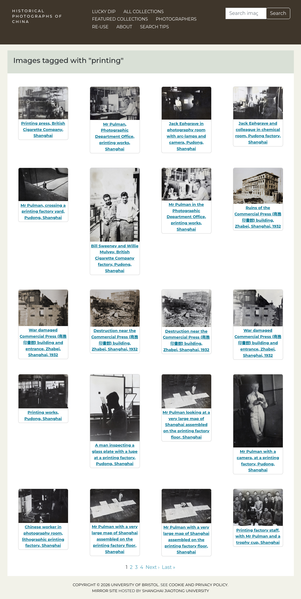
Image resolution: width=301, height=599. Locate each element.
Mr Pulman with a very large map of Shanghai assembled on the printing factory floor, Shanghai (115, 539)
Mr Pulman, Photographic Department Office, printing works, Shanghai (115, 136)
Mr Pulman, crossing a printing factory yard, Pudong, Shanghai (43, 211)
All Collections (144, 11)
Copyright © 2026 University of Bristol (116, 585)
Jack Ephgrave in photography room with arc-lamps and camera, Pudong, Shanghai (186, 136)
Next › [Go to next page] (152, 567)
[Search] (246, 13)
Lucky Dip (104, 11)
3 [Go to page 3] (136, 567)
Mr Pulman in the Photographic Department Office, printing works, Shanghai (186, 216)
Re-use (100, 27)
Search (278, 13)
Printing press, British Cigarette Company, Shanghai (43, 129)
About (124, 27)
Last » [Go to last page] (168, 567)
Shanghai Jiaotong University (175, 591)
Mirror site (105, 591)
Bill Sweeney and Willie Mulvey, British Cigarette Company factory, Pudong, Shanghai (114, 258)
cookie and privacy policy (198, 585)
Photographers (176, 19)
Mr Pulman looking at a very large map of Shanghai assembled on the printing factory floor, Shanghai (186, 424)
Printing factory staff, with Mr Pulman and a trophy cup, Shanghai (257, 536)
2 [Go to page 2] (131, 567)
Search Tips (154, 27)
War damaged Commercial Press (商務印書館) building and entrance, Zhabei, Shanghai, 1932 (43, 342)
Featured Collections (120, 19)
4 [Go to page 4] (141, 567)
